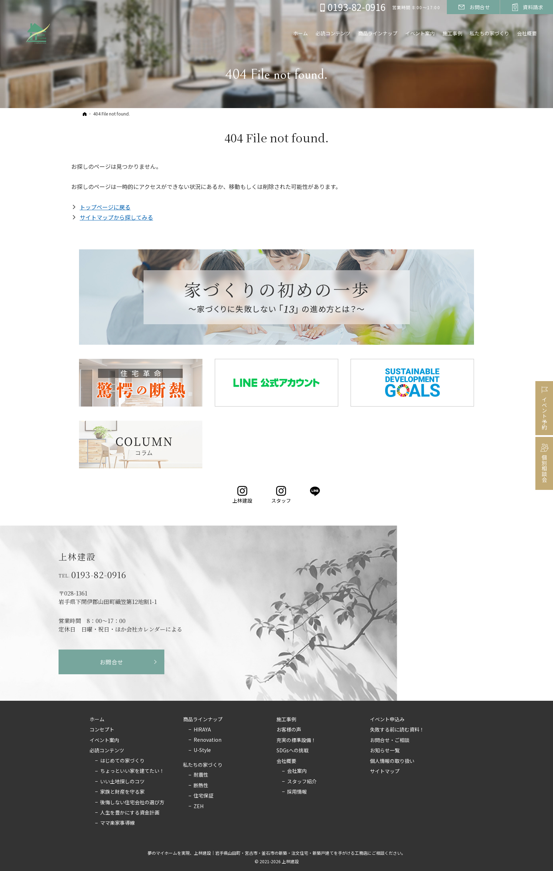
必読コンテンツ (107, 750)
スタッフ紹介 (302, 781)
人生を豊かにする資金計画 (129, 813)
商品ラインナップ (203, 719)
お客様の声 (288, 730)
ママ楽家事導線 (117, 823)
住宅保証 (203, 796)
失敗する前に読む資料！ (397, 730)
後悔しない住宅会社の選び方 (132, 802)
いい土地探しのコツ (122, 781)
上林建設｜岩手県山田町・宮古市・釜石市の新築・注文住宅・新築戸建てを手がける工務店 (280, 853)
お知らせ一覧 (385, 750)
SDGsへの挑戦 (292, 750)
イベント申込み (387, 719)
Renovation (207, 740)
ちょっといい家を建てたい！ (132, 771)
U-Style (202, 750)
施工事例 (286, 719)
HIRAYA (202, 730)
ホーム (97, 719)
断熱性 (201, 785)
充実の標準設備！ (296, 740)
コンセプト (102, 730)
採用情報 (297, 792)
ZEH (198, 806)
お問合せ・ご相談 (389, 740)
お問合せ (111, 662)
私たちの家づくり (203, 765)
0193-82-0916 (98, 574)
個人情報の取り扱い (392, 761)
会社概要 (286, 761)
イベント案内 (104, 740)
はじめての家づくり (122, 761)
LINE (315, 491)
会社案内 (297, 771)
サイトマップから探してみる (116, 217)
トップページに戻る (105, 207)
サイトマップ (385, 771)
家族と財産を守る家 (122, 792)
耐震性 (201, 775)
